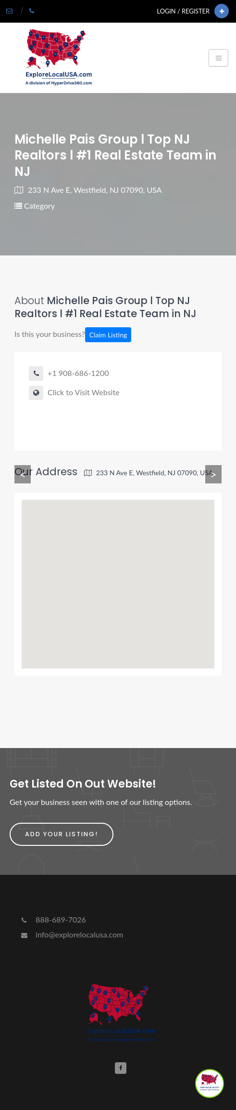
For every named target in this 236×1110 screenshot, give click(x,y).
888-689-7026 (52, 919)
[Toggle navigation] (218, 58)
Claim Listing (108, 335)
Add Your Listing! (61, 834)
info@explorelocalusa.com (71, 934)
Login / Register (183, 11)
